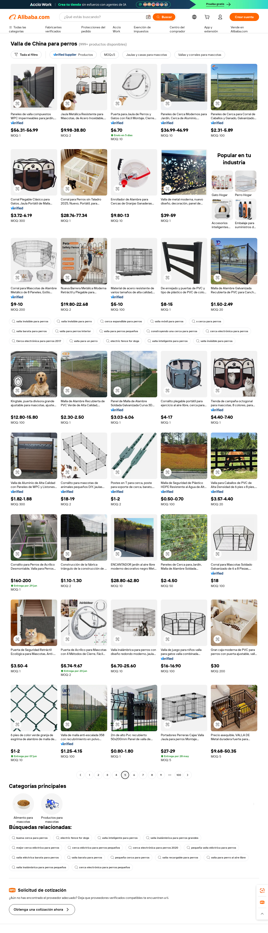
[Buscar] (164, 17)
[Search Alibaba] (103, 17)
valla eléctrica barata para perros (35, 857)
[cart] (208, 17)
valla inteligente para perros (168, 341)
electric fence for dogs (122, 341)
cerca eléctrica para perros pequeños (94, 848)
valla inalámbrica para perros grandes (172, 838)
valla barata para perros (29, 331)
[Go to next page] (188, 775)
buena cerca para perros (30, 838)
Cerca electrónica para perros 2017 (36, 341)
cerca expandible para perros (121, 321)
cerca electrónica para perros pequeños (102, 867)
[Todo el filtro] (26, 54)
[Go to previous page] (80, 775)
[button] (148, 17)
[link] (262, 890)
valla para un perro (83, 341)
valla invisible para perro (74, 321)
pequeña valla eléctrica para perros (211, 848)
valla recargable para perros (178, 857)
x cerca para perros (206, 321)
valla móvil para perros (166, 321)
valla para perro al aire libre (226, 857)
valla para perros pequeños (118, 331)
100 (178, 775)
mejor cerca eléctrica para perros (35, 848)
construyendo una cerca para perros (172, 331)
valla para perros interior (73, 331)
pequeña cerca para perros (130, 857)
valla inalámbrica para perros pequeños (39, 867)
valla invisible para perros (30, 321)
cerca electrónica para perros (227, 331)
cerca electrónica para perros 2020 (153, 848)
